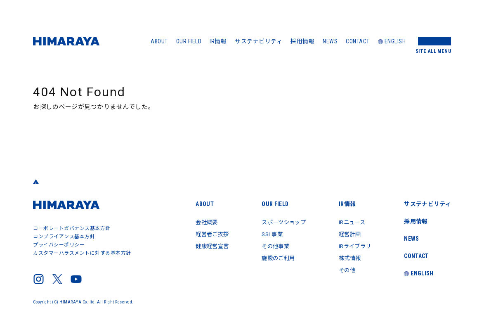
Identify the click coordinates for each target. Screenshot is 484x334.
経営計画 (347, 233)
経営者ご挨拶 (204, 233)
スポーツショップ (278, 222)
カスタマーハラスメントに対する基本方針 (82, 253)
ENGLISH (392, 41)
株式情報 (347, 256)
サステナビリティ (258, 41)
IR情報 (218, 41)
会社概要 (198, 222)
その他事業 (270, 245)
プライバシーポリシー (59, 245)
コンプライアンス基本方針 (64, 236)
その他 (344, 268)
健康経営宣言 (204, 245)
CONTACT (358, 41)
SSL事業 (266, 233)
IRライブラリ (353, 245)
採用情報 (302, 41)
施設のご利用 (272, 256)
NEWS (330, 41)
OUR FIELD (189, 41)
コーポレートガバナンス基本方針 (72, 228)
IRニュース (349, 222)
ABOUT (159, 41)
